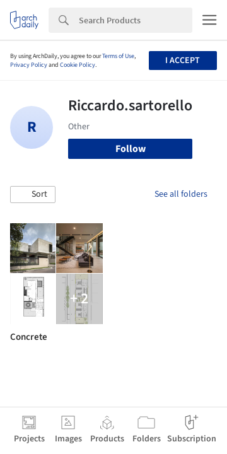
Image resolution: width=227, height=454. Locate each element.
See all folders (180, 194)
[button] (32, 195)
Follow (130, 149)
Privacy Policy (28, 65)
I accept (182, 60)
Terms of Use (118, 56)
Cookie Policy (77, 65)
